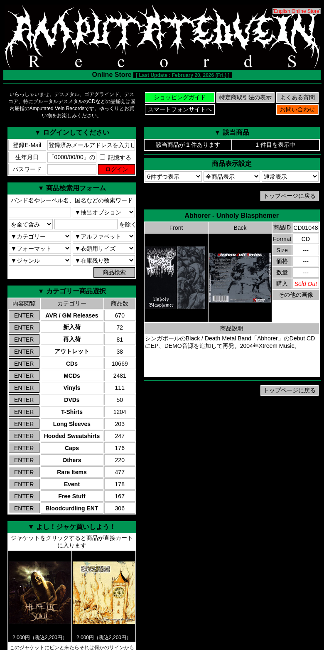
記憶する (115, 157)
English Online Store (296, 11)
